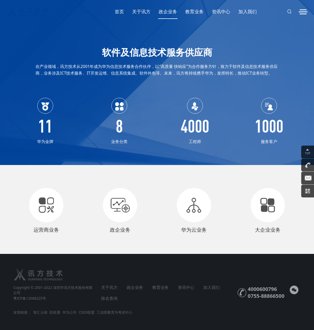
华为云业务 (194, 229)
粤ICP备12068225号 (29, 298)
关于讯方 (141, 11)
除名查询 (109, 298)
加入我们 (247, 11)
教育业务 (194, 11)
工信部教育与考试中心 (114, 312)
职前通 (55, 312)
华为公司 (69, 312)
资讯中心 (221, 11)
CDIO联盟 (87, 312)
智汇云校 (40, 312)
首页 (119, 11)
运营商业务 (46, 229)
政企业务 (168, 13)
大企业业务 (268, 229)
